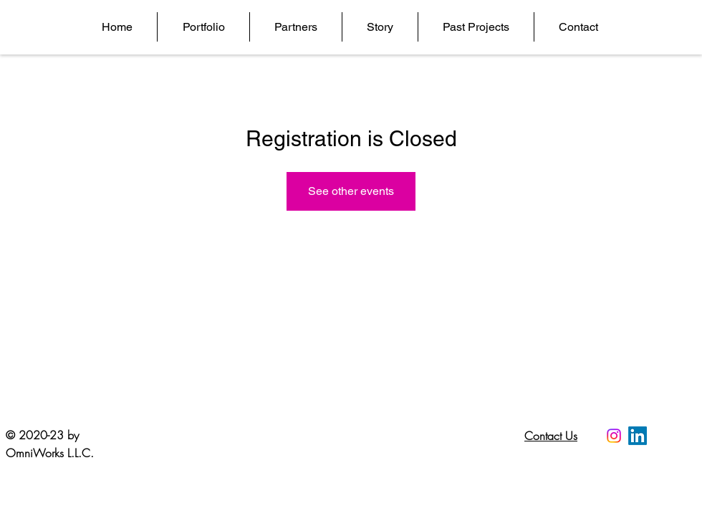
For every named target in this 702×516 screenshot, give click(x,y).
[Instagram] (614, 435)
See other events (351, 191)
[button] (203, 27)
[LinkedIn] (637, 435)
